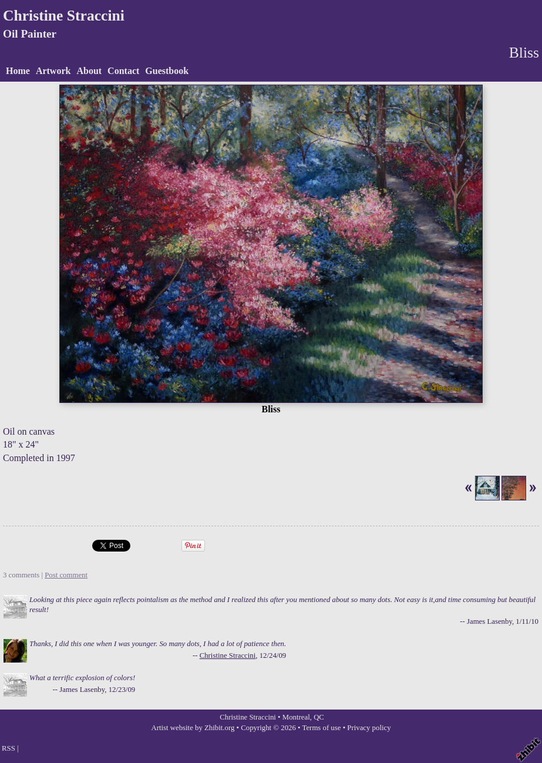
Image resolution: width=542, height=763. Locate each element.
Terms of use (321, 728)
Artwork (53, 71)
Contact (123, 71)
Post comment (66, 575)
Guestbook (166, 71)
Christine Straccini (63, 15)
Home (18, 71)
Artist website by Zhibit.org (192, 728)
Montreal (296, 717)
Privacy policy (368, 728)
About (89, 71)
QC (319, 717)
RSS (8, 748)
